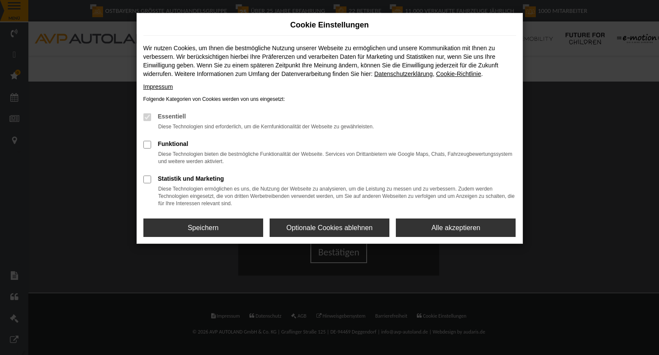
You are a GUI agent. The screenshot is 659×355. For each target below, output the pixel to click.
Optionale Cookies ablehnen (329, 227)
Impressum (158, 86)
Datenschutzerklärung (403, 73)
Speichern (203, 227)
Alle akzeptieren (455, 227)
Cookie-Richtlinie (458, 73)
